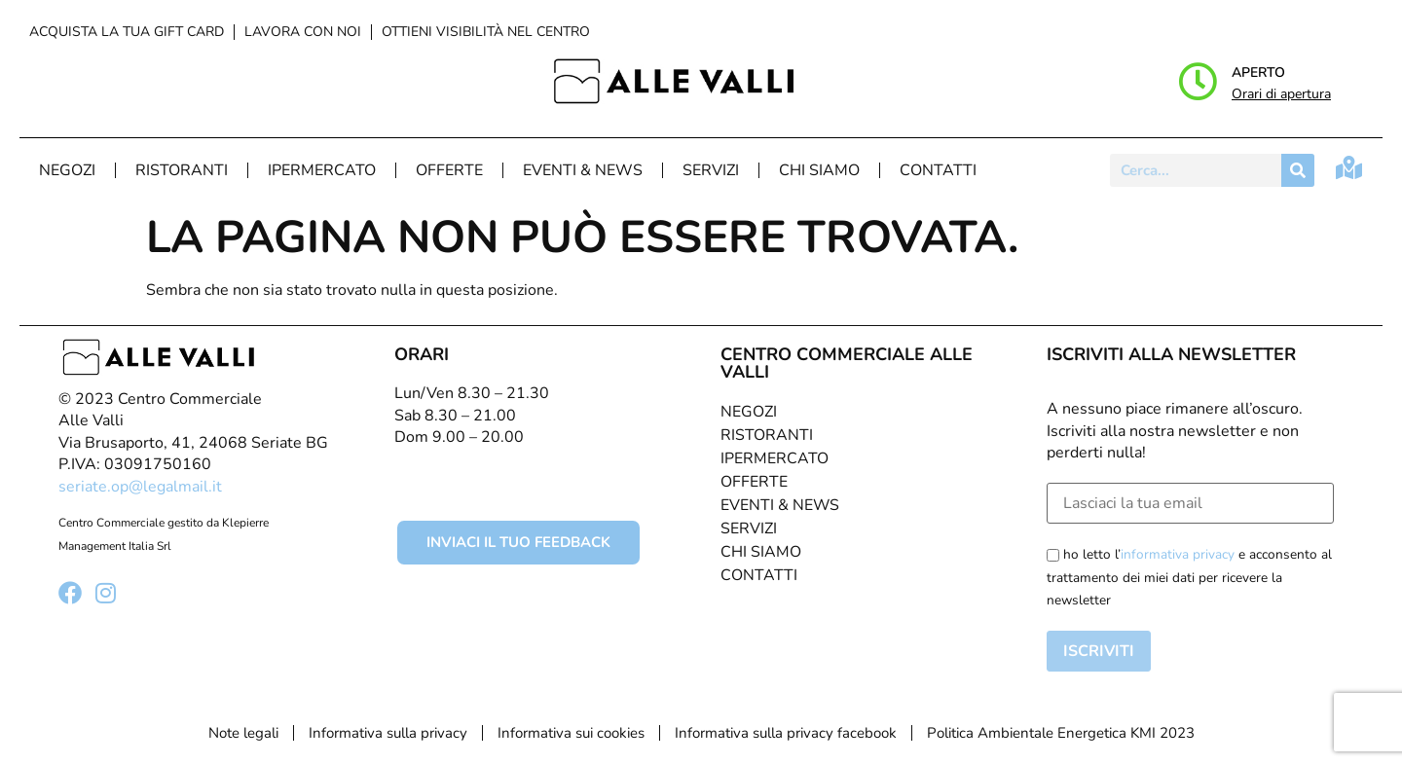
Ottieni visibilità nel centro (486, 31)
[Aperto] (1197, 81)
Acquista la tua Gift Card (126, 31)
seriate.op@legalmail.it (140, 486)
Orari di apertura (1281, 94)
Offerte (449, 170)
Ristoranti (181, 170)
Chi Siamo (819, 170)
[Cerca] (1297, 170)
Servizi (711, 170)
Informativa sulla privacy (388, 733)
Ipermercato (322, 170)
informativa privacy (1178, 554)
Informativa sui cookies (571, 733)
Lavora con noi (302, 31)
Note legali (243, 733)
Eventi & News (583, 170)
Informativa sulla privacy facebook (786, 733)
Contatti (938, 170)
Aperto (1258, 72)
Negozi (67, 170)
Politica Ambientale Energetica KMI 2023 (1061, 733)
